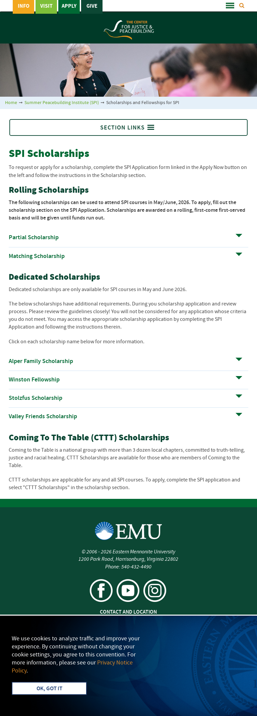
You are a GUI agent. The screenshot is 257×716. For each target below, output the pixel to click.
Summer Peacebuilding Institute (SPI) (61, 102)
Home (11, 102)
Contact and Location (128, 612)
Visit (46, 6)
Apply (69, 6)
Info (23, 6)
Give (92, 6)
